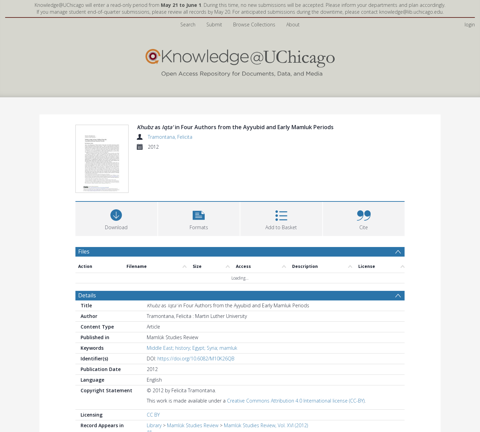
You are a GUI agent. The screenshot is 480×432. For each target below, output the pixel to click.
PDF (83, 420)
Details (87, 255)
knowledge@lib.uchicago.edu (411, 12)
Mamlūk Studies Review (192, 385)
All (149, 392)
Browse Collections (254, 24)
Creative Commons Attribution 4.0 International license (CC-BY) (295, 360)
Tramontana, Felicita (170, 137)
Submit (214, 24)
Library (154, 385)
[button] (199, 177)
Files (83, 211)
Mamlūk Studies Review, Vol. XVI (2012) (266, 385)
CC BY (153, 374)
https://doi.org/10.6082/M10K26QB (196, 318)
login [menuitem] (470, 24)
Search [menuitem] (187, 24)
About (293, 24)
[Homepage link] (240, 61)
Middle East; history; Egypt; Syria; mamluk (192, 308)
